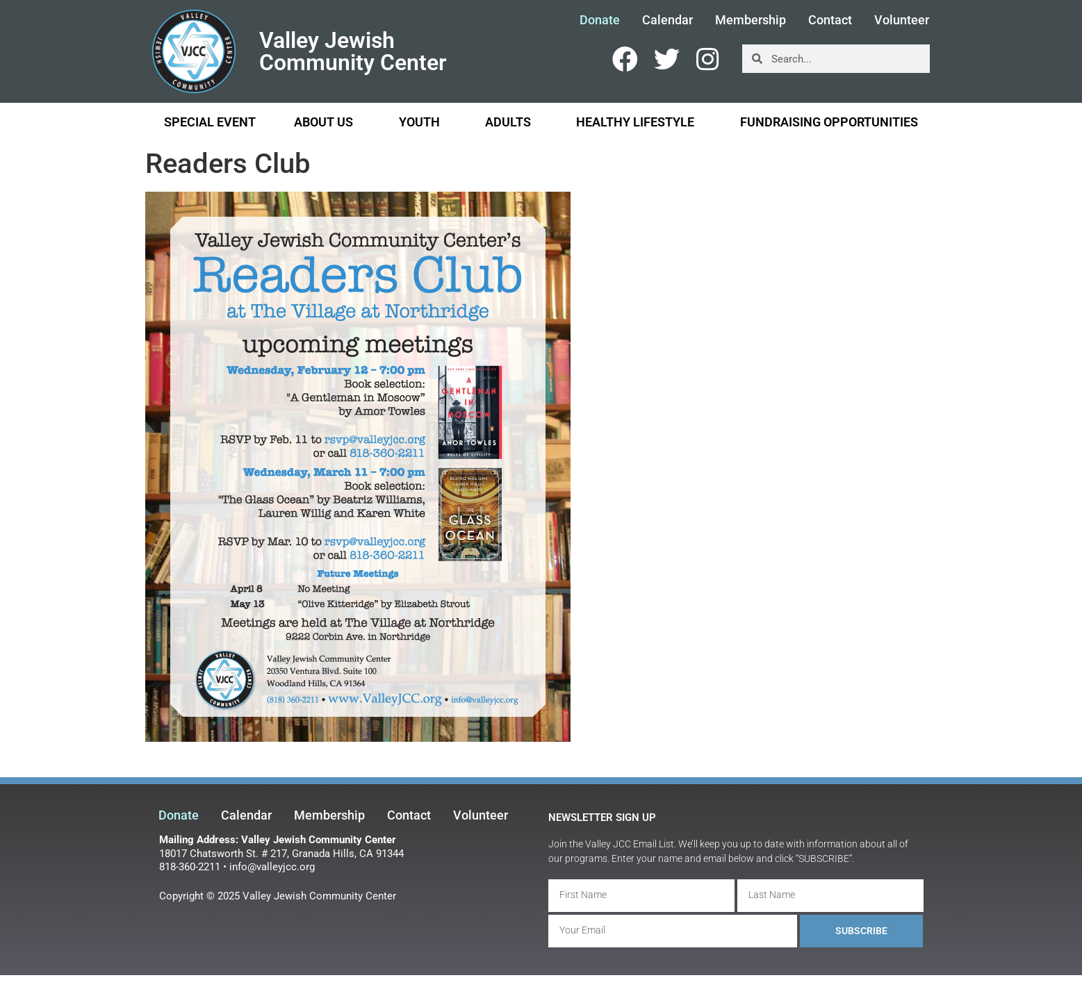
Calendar (667, 20)
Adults (511, 122)
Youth (423, 122)
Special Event (210, 122)
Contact (830, 20)
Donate (600, 20)
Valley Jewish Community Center (353, 51)
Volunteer (901, 20)
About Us (327, 122)
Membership (750, 20)
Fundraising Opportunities (829, 122)
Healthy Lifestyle (638, 122)
